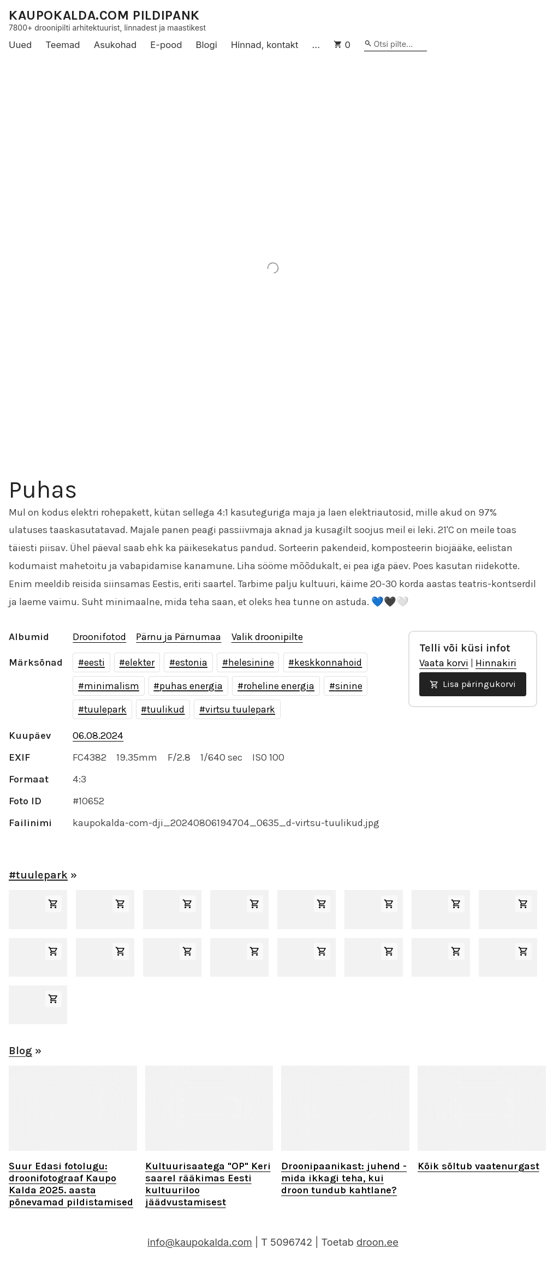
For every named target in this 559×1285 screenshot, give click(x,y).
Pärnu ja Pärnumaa (178, 637)
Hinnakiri (495, 663)
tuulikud (166, 709)
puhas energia (191, 685)
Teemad (62, 44)
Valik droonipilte (267, 637)
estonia (191, 662)
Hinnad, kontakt (265, 44)
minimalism (111, 685)
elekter (139, 662)
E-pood (166, 44)
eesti (94, 662)
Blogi (206, 44)
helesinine (251, 662)
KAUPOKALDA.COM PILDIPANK (104, 15)
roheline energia (278, 685)
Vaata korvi (443, 663)
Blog (20, 1050)
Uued (20, 44)
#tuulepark (38, 875)
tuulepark (105, 709)
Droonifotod (99, 637)
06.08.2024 (98, 736)
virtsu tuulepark (240, 709)
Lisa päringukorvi (473, 684)
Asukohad (115, 44)
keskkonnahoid (328, 662)
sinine (348, 685)
